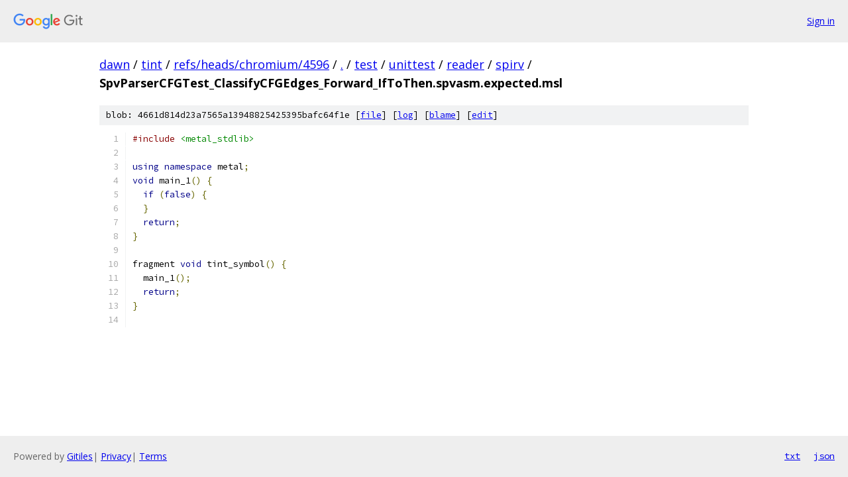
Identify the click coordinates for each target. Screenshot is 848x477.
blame (442, 115)
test (366, 64)
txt (792, 456)
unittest (412, 64)
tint (151, 64)
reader (465, 64)
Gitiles (80, 456)
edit (482, 115)
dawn (114, 64)
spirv (510, 64)
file (371, 115)
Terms (153, 456)
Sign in (821, 21)
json (824, 456)
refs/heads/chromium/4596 (251, 64)
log (405, 115)
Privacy (116, 456)
